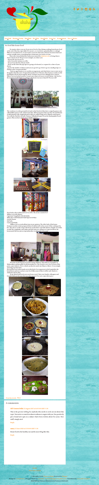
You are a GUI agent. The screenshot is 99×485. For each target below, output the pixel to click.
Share (19, 397)
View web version (35, 471)
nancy (12, 429)
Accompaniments (61, 38)
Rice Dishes (36, 38)
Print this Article (11, 398)
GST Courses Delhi (16, 409)
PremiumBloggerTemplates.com (56, 479)
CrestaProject (20, 479)
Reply (12, 422)
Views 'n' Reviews (72, 38)
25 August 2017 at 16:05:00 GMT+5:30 (36, 409)
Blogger (65, 476)
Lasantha (41, 479)
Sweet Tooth (8, 38)
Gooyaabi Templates (83, 479)
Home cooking (48, 476)
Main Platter (28, 38)
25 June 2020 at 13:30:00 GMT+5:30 (26, 429)
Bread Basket (44, 38)
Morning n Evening (18, 38)
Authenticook (45, 56)
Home (35, 468)
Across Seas (52, 38)
